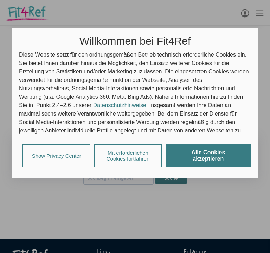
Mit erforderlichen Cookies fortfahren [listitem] (128, 156)
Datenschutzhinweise (119, 105)
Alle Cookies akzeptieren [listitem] (208, 155)
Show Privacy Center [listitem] (56, 156)
